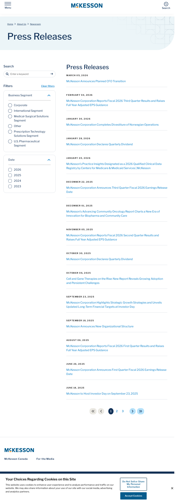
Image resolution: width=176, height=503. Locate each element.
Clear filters (48, 85)
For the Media (45, 458)
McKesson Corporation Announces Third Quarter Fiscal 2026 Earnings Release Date (116, 190)
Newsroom (35, 24)
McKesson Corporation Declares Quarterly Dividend (99, 144)
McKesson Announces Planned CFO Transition (96, 81)
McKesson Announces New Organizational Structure (99, 326)
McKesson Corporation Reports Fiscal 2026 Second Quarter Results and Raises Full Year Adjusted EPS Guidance (112, 237)
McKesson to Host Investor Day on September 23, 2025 (102, 393)
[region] (88, 488)
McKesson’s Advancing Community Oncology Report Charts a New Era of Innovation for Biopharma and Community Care (113, 213)
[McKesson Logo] (87, 450)
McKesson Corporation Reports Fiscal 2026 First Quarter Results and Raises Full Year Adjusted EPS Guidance (115, 348)
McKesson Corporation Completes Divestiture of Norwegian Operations (112, 124)
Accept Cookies (133, 495)
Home (10, 24)
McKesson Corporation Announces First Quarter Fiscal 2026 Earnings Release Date (116, 372)
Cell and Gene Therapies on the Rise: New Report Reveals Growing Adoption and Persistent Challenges (114, 281)
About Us (21, 24)
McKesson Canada (16, 458)
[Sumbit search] (52, 74)
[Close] (172, 488)
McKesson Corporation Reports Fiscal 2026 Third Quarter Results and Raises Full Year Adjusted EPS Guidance (115, 103)
